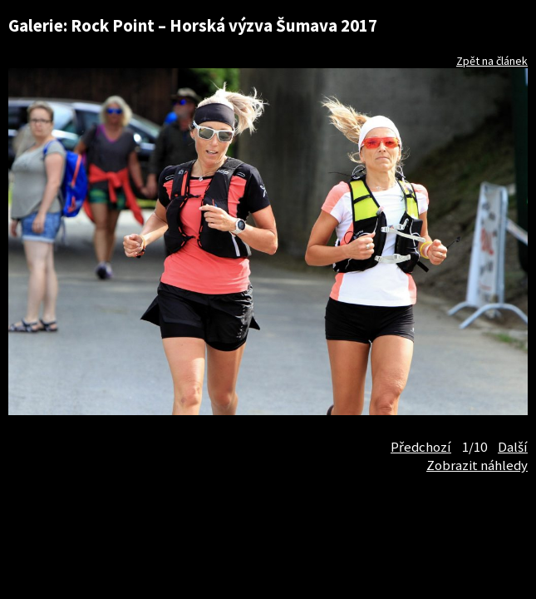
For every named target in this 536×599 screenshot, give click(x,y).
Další (513, 447)
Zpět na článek (492, 60)
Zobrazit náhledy (477, 465)
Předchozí (421, 447)
